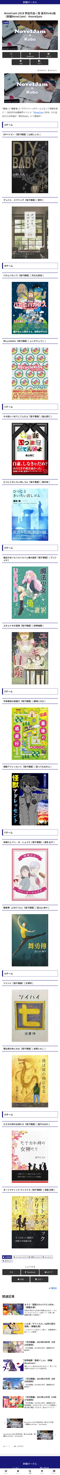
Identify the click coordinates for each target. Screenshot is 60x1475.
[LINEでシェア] (21, 62)
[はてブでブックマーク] (48, 55)
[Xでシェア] (11, 55)
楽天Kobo (7, 1261)
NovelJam (39, 112)
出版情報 (7, 1257)
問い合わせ (44, 1467)
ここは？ (15, 1467)
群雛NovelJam (35, 1257)
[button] (39, 62)
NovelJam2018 (20, 1257)
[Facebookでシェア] (30, 55)
